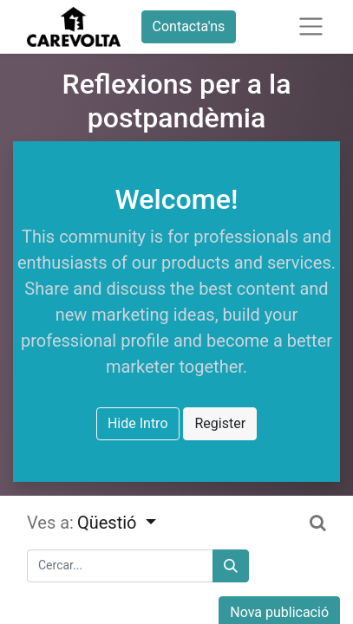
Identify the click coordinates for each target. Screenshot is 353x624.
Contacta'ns (189, 26)
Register (219, 423)
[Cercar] (230, 565)
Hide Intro (138, 423)
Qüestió (109, 522)
